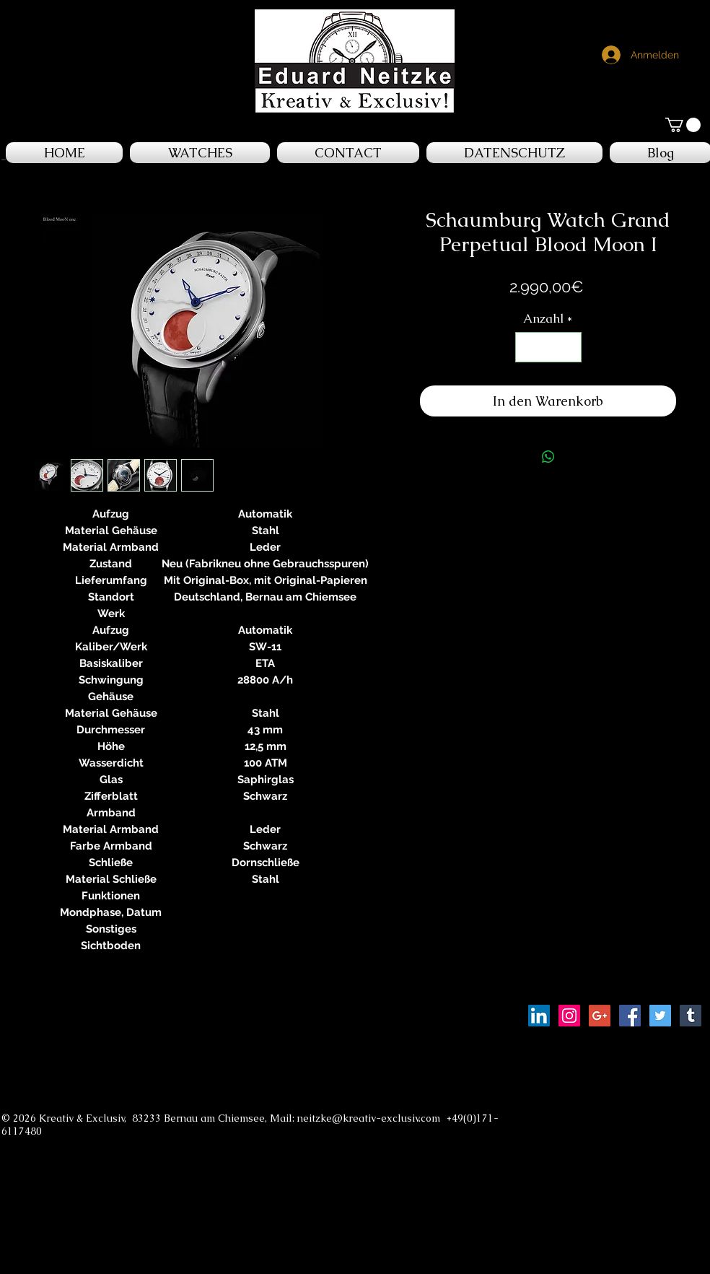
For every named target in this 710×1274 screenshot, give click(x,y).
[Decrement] (528, 347)
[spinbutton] (548, 347)
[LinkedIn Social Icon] (539, 1015)
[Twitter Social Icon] (660, 1015)
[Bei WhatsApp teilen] (548, 457)
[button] (683, 125)
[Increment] (568, 347)
